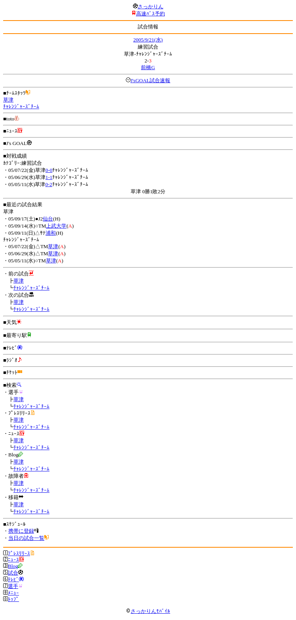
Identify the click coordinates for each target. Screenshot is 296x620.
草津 (8, 100)
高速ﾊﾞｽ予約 (150, 14)
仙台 (48, 219)
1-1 (49, 177)
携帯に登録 (21, 531)
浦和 (51, 233)
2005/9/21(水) (148, 40)
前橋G (148, 67)
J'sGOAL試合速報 (151, 80)
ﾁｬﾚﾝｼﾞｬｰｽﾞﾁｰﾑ (21, 106)
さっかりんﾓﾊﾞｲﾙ (148, 611)
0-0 (49, 170)
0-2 (48, 184)
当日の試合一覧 (26, 538)
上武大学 (56, 226)
